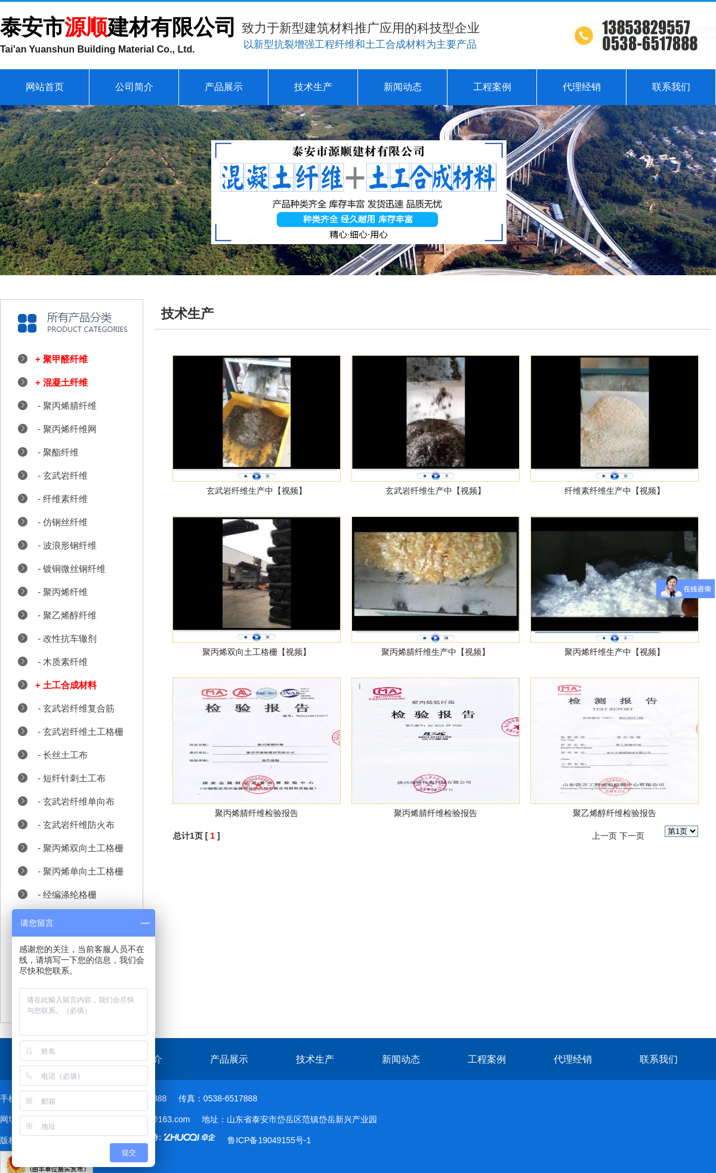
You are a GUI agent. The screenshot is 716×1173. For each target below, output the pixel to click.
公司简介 (134, 87)
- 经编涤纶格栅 (66, 894)
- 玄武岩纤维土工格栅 (79, 731)
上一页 (604, 836)
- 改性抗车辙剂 (66, 638)
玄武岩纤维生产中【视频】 (256, 490)
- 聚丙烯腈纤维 (66, 406)
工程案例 (492, 87)
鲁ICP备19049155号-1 (269, 1140)
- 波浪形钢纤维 (66, 545)
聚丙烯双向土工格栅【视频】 (256, 652)
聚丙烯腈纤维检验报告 (256, 813)
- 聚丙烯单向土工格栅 (79, 871)
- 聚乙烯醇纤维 (66, 615)
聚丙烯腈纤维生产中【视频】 (435, 652)
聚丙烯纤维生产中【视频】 (614, 652)
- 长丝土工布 (61, 755)
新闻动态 (403, 87)
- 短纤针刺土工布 (70, 778)
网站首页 (45, 87)
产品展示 (224, 87)
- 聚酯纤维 (57, 452)
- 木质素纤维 (61, 662)
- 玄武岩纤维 (61, 475)
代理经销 (582, 87)
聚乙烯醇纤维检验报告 (614, 813)
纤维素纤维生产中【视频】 (614, 490)
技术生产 (313, 87)
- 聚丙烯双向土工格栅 (79, 848)
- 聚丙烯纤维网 (66, 429)
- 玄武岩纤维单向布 (75, 801)
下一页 (631, 836)
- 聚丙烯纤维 (61, 592)
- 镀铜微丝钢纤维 (70, 569)
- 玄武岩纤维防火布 (75, 825)
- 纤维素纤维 (61, 499)
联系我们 (671, 87)
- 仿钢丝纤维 (61, 522)
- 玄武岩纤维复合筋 (75, 708)
